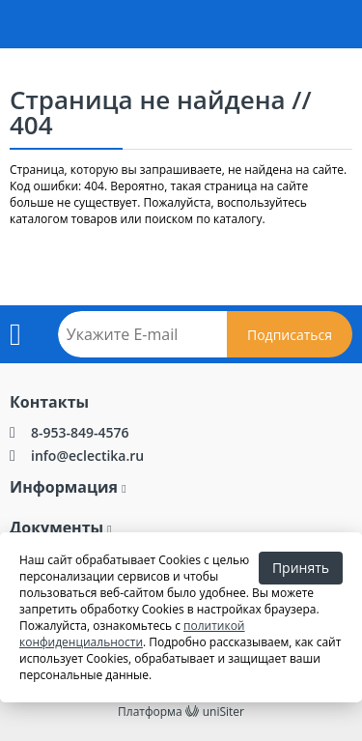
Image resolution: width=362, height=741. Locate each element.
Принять (300, 567)
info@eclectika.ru (87, 455)
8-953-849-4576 (80, 432)
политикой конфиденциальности (132, 633)
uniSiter (223, 711)
